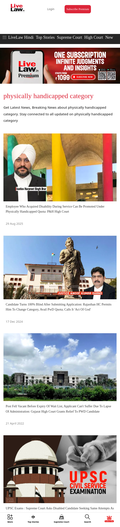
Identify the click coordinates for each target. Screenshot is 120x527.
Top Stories (45, 37)
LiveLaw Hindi (20, 37)
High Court (93, 37)
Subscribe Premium (77, 9)
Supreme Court (69, 37)
